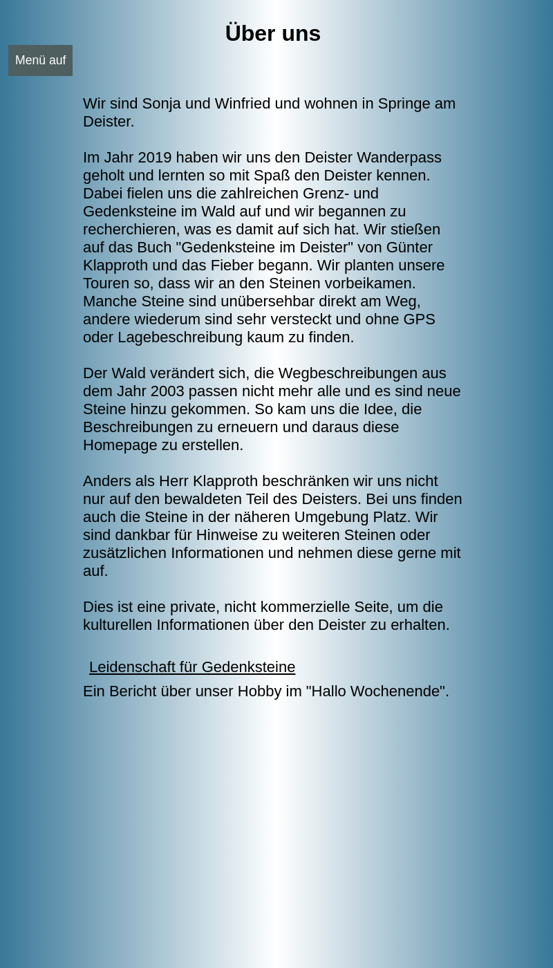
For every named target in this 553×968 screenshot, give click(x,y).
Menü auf (40, 60)
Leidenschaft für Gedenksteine (192, 667)
